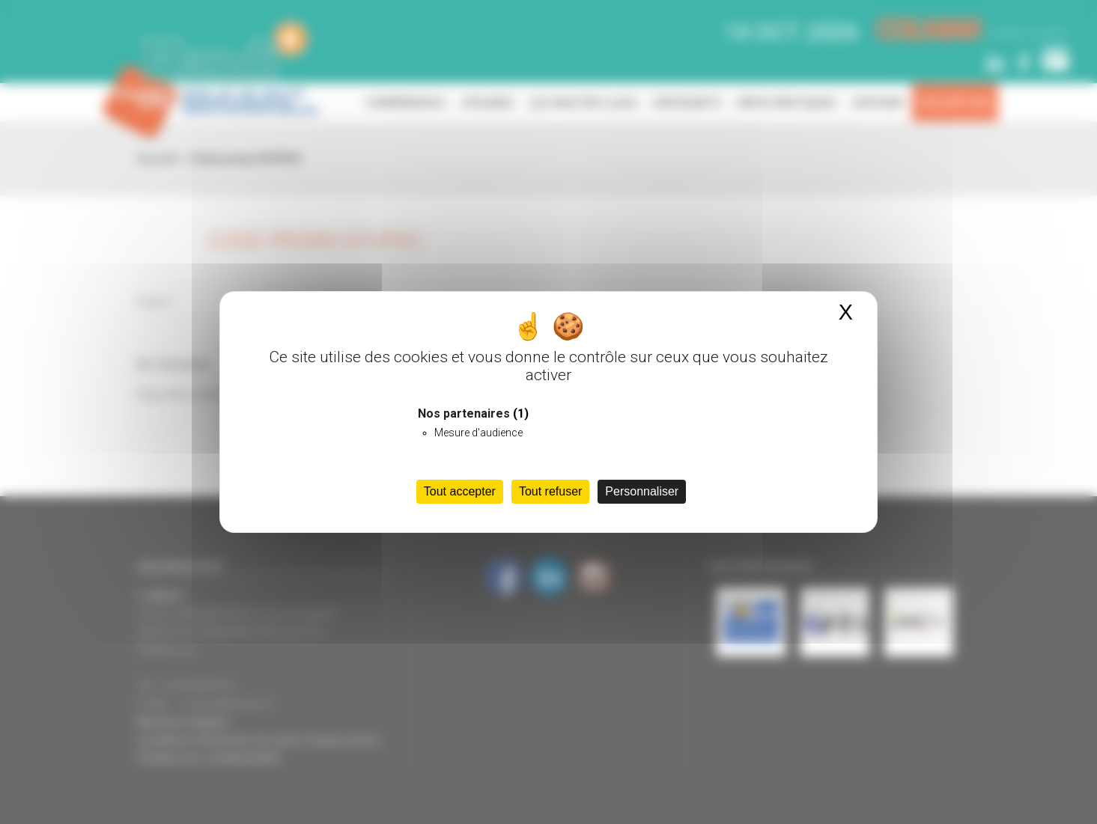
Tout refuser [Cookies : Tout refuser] (550, 491)
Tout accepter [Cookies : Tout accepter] (460, 491)
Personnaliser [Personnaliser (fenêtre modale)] (641, 491)
